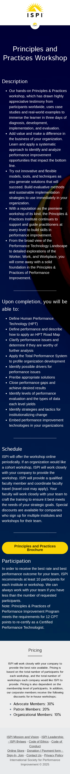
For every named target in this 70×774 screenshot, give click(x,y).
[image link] (35, 11)
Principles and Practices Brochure (35, 548)
